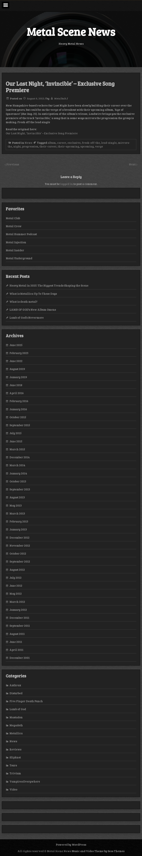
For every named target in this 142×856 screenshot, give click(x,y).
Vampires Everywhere (24, 781)
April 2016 (16, 393)
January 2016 (18, 409)
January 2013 (18, 529)
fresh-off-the (91, 142)
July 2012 (15, 577)
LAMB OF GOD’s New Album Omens (32, 309)
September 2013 (19, 489)
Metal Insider (15, 250)
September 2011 (19, 625)
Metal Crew (13, 226)
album (52, 142)
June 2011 (15, 642)
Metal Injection (16, 242)
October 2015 (17, 417)
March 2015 (17, 449)
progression (30, 146)
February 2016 (18, 401)
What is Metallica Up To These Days (33, 293)
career (61, 142)
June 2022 (15, 361)
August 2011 (17, 634)
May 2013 (15, 505)
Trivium (15, 773)
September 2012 (19, 561)
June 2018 (15, 385)
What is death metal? (23, 301)
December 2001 (19, 658)
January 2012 (18, 610)
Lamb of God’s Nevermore (26, 317)
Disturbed (15, 693)
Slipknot (15, 757)
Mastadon (16, 717)
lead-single (109, 142)
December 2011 (19, 618)
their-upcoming (68, 146)
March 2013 (17, 513)
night (17, 146)
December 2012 (19, 537)
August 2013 (17, 497)
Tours (13, 765)
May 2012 (15, 593)
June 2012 (15, 585)
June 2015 (15, 441)
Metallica (16, 733)
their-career (48, 146)
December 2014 (19, 457)
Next (132, 164)
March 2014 (17, 465)
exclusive (74, 142)
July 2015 (15, 433)
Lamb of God (17, 709)
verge (99, 146)
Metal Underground (19, 258)
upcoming (87, 146)
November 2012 (19, 545)
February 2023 (18, 353)
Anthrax (15, 685)
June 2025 (15, 345)
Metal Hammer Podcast (21, 234)
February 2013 (18, 521)
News (28, 142)
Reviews (15, 749)
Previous (12, 164)
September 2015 (19, 425)
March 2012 (17, 602)
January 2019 (18, 377)
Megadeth (16, 725)
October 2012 (17, 553)
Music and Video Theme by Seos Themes (98, 851)
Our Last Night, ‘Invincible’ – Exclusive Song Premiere (42, 133)
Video (13, 789)
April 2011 (16, 650)
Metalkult (60, 98)
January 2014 (18, 473)
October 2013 (17, 481)
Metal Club (13, 218)
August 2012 (17, 569)
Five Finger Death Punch (26, 701)
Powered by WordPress (71, 844)
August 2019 (17, 369)
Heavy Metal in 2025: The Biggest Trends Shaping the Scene (48, 285)
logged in (66, 184)
